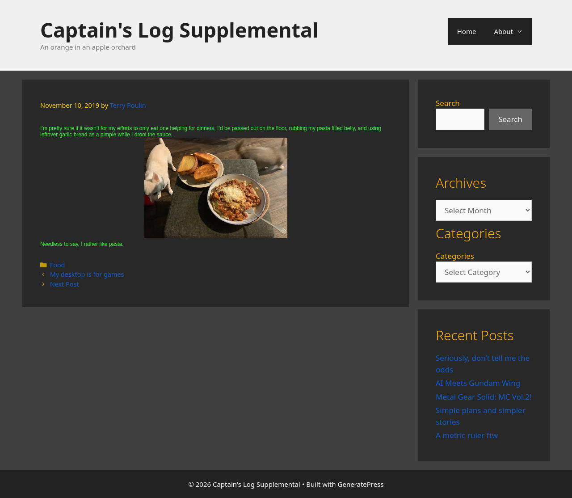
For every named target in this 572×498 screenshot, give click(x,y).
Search (448, 103)
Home (466, 31)
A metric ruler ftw (467, 435)
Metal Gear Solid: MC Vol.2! (483, 397)
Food (57, 265)
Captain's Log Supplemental (179, 29)
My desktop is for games (87, 274)
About (513, 31)
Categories (455, 256)
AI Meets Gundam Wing (478, 383)
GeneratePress (361, 484)
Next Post (64, 284)
